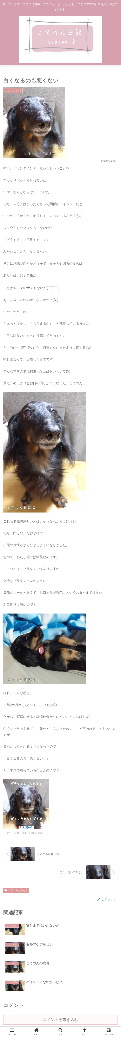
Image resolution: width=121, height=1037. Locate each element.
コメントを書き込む (60, 977)
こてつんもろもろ (16, 890)
